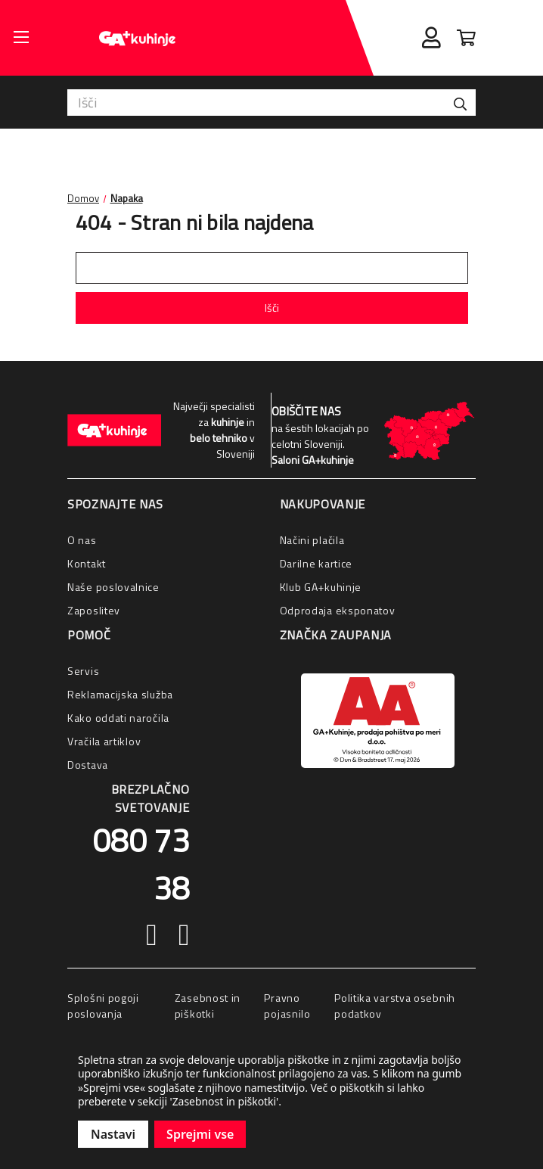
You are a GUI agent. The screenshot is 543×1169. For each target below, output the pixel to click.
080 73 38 (141, 864)
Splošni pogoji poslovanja (103, 1005)
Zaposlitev (93, 610)
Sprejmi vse (200, 1134)
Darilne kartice (316, 563)
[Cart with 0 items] (466, 38)
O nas (82, 540)
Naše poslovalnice (113, 587)
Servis (83, 671)
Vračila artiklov (104, 741)
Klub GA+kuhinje (321, 587)
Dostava (87, 765)
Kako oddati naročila (118, 718)
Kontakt (86, 563)
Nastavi (113, 1134)
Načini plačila (312, 540)
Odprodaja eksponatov (338, 610)
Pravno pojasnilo (287, 1005)
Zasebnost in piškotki (207, 1005)
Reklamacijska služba (120, 694)
